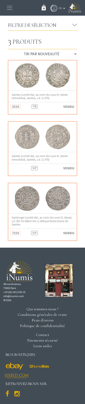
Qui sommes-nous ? (42, 308)
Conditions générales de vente (42, 314)
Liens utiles (42, 345)
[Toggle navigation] (10, 8)
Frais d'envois (43, 320)
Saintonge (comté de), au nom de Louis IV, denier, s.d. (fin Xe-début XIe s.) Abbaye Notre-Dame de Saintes (42, 221)
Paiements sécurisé (42, 340)
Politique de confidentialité (42, 325)
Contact (42, 334)
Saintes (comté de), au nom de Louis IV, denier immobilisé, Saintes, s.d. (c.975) (40, 96)
